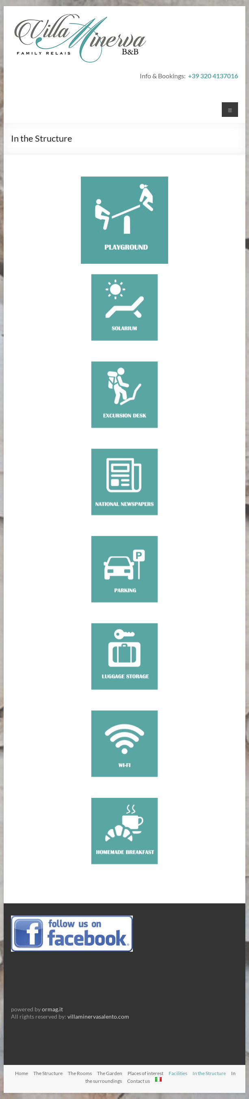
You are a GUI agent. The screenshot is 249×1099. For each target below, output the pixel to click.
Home (21, 1073)
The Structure (48, 1073)
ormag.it (52, 1009)
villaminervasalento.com (98, 1016)
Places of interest (145, 1073)
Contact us (138, 1081)
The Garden (109, 1073)
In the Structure (209, 1073)
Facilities (178, 1073)
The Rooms (80, 1073)
